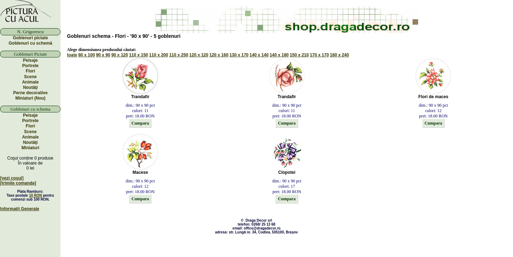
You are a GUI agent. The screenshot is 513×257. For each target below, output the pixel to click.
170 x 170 (319, 54)
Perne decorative (30, 92)
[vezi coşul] (12, 178)
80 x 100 (86, 54)
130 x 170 (238, 54)
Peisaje (30, 60)
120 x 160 (218, 54)
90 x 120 (119, 54)
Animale (30, 82)
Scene (30, 76)
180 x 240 (339, 54)
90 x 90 (103, 54)
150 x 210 (299, 54)
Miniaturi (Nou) (30, 98)
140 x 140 (259, 54)
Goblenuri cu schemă (30, 43)
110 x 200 (158, 54)
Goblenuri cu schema (30, 109)
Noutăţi (30, 87)
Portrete (30, 65)
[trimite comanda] (18, 183)
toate (72, 54)
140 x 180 (279, 54)
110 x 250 (178, 54)
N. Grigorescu (30, 31)
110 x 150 (138, 54)
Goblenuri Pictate (30, 54)
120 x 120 (198, 54)
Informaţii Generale (19, 208)
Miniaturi (30, 147)
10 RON (35, 195)
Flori (30, 71)
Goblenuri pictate (30, 37)
